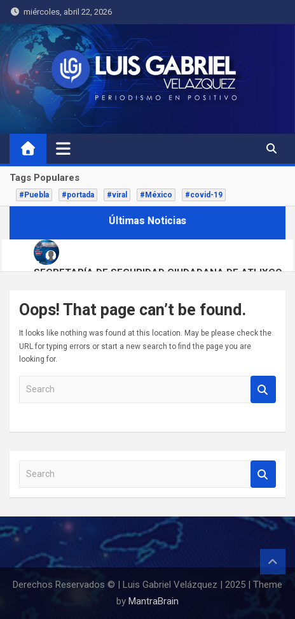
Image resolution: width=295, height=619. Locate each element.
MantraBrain (153, 601)
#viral (117, 194)
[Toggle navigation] (63, 148)
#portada (78, 194)
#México (156, 194)
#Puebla (34, 194)
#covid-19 (204, 194)
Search (263, 389)
